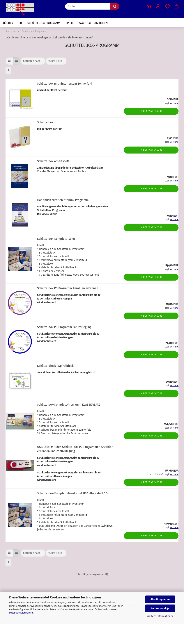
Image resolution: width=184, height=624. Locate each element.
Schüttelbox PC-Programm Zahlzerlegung (64, 327)
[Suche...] (114, 6)
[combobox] (33, 61)
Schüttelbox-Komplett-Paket (56, 238)
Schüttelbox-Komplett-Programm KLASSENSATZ (68, 404)
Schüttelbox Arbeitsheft (53, 161)
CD (20, 23)
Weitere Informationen (160, 616)
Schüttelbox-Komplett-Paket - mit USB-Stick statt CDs (73, 493)
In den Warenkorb (151, 111)
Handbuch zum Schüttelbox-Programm (63, 200)
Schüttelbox (45, 122)
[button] (149, 6)
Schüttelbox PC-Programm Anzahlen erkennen (67, 288)
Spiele (70, 23)
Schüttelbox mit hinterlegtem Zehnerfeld (64, 83)
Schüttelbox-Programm (43, 23)
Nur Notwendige (160, 608)
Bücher (8, 23)
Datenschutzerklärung (21, 612)
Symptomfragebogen (93, 23)
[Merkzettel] (167, 6)
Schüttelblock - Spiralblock (55, 366)
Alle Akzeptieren (160, 599)
